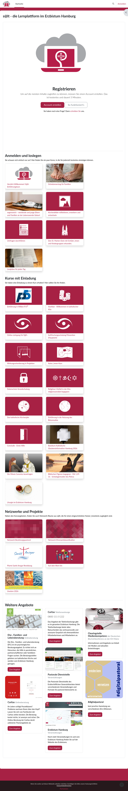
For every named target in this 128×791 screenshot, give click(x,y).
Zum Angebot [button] (20, 682)
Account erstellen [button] (52, 104)
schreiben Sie (75, 111)
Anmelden (122, 4)
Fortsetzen (64, 789)
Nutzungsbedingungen (64, 785)
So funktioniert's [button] (76, 104)
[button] (113, 4)
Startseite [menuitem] (19, 4)
